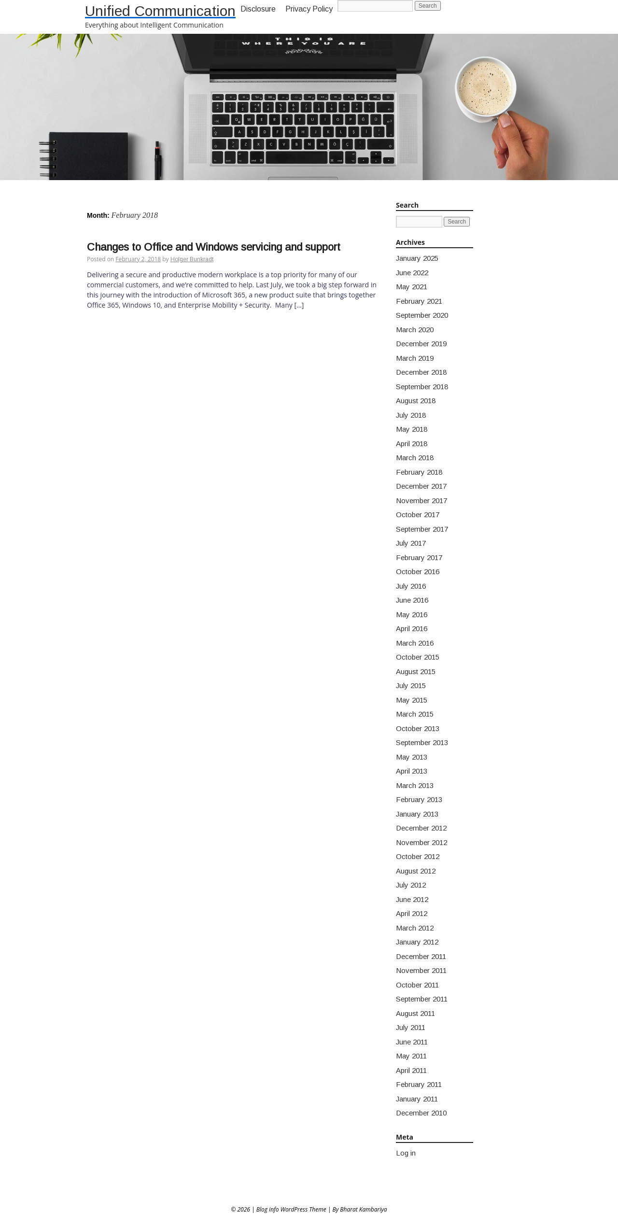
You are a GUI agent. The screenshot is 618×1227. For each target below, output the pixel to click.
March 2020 (415, 329)
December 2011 (421, 956)
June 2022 (412, 272)
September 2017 (422, 529)
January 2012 (417, 942)
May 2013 (411, 757)
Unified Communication (160, 11)
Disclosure (258, 9)
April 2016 (411, 628)
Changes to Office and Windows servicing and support (213, 247)
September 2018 (422, 386)
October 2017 (417, 514)
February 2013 (419, 799)
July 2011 (410, 1027)
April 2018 (411, 443)
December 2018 (421, 372)
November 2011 (421, 970)
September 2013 (422, 742)
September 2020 (422, 315)
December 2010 (421, 1113)
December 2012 (421, 828)
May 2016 (411, 614)
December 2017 (421, 486)
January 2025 (417, 258)
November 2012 (421, 842)
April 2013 (411, 771)
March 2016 (415, 643)
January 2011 (417, 1099)
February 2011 (419, 1084)
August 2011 (415, 1013)
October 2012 (417, 856)
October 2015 (417, 657)
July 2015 (411, 685)
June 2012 (412, 899)
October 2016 (417, 571)
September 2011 (422, 999)
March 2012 (415, 928)
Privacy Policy (309, 9)
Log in (406, 1153)
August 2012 (415, 871)
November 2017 (421, 500)
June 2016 (412, 600)
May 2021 (411, 286)
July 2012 (411, 885)
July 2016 (411, 586)
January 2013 (417, 814)
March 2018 (415, 457)
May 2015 (411, 700)
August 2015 (415, 671)
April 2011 (411, 1070)
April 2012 (411, 913)
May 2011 (411, 1056)
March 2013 (415, 785)
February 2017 (419, 557)
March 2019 (415, 358)
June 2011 (412, 1042)
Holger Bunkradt (191, 259)
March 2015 (415, 714)
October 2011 (417, 985)
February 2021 (419, 301)
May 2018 (411, 429)
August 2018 (415, 400)
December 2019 (421, 343)
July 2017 (411, 543)
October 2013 (417, 728)
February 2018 (419, 472)
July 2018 (411, 415)
